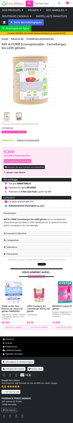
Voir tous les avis (11, 388)
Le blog (7, 339)
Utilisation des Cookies (13, 365)
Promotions (10, 343)
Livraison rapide (12, 347)
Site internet (9, 406)
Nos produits (13, 10)
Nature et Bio (17, 38)
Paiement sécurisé (13, 351)
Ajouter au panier (13, 324)
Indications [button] (10, 247)
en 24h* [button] (41, 205)
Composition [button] (11, 240)
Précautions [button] (11, 254)
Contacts (8, 336)
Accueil (5, 38)
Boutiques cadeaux (17, 16)
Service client (35, 365)
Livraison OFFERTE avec (36, 33)
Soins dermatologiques (26, 22)
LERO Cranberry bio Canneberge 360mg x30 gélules (38, 305)
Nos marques (56, 10)
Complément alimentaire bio (40, 38)
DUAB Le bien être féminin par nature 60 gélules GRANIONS (12, 305)
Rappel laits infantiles (51, 16)
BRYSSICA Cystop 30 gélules (62, 304)
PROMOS (35, 10)
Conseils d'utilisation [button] (15, 233)
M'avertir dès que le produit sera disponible (24, 167)
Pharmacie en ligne (15, 28)
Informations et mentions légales (18, 358)
